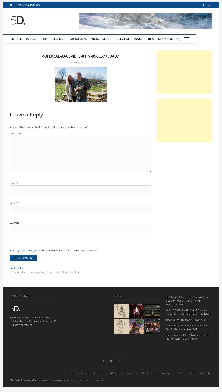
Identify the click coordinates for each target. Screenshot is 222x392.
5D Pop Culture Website (23, 380)
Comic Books (78, 38)
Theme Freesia (56, 380)
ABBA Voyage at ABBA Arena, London (185, 319)
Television (59, 38)
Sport (107, 38)
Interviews (122, 38)
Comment (16, 133)
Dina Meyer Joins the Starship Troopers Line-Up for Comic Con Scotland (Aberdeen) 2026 (186, 301)
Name (14, 183)
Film (45, 38)
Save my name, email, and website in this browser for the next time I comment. (54, 250)
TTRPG (151, 38)
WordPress (69, 380)
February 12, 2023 (79, 62)
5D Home (17, 38)
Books (138, 38)
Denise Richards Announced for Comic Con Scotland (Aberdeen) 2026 (186, 327)
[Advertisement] (184, 72)
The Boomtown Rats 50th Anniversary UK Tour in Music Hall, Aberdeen (187, 337)
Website (14, 222)
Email (14, 203)
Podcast (32, 38)
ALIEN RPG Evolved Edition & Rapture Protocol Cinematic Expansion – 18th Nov (188, 312)
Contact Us (166, 38)
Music (95, 38)
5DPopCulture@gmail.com (25, 4)
